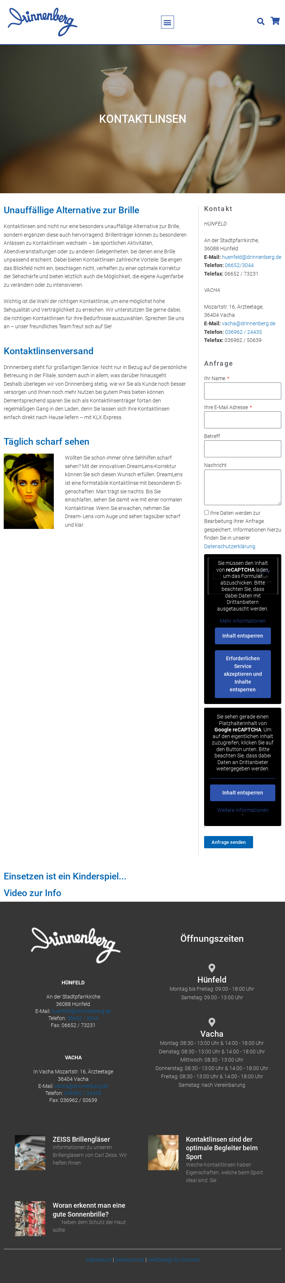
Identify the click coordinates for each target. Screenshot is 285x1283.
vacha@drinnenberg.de (248, 323)
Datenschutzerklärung (229, 546)
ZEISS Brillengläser (81, 1139)
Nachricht (215, 465)
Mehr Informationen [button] (243, 621)
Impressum (99, 1260)
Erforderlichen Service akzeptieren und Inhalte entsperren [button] (242, 674)
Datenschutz (129, 1260)
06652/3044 (239, 265)
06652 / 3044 (82, 1018)
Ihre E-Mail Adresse (226, 407)
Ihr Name (215, 378)
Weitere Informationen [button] (242, 810)
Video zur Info (32, 893)
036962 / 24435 (243, 332)
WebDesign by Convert (174, 1260)
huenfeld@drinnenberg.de (251, 257)
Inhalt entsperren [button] (242, 636)
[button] (167, 22)
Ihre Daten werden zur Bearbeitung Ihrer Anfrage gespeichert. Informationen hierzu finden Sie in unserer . (242, 529)
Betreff (212, 436)
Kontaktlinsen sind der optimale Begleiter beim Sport (222, 1148)
